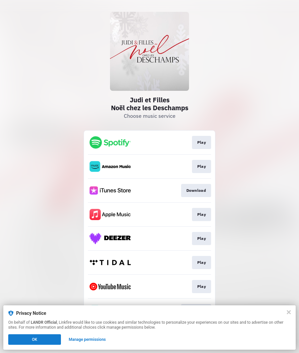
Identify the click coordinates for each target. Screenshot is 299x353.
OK (34, 339)
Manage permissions (87, 339)
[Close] (289, 312)
